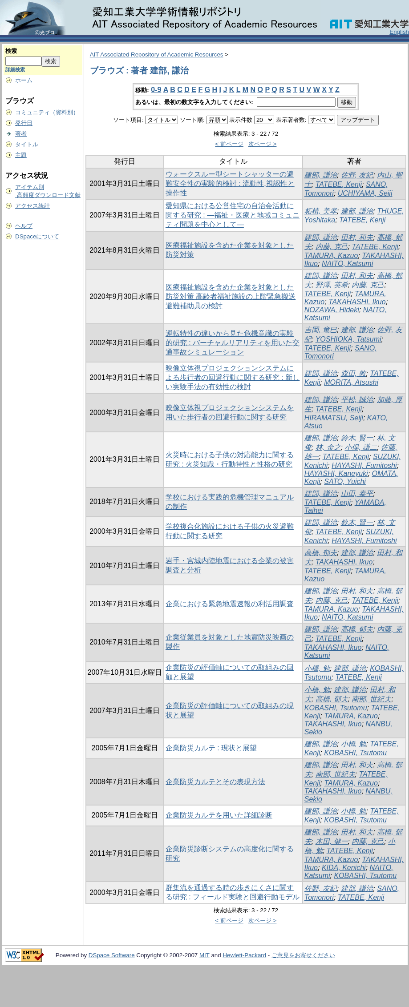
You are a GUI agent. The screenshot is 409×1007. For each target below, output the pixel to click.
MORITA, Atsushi (351, 382)
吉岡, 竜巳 (320, 330)
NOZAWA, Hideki (331, 310)
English (399, 31)
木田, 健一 (332, 841)
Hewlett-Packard (244, 955)
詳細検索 (15, 69)
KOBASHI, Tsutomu (335, 708)
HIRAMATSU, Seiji (333, 418)
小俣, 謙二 (360, 447)
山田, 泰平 (357, 493)
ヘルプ (23, 225)
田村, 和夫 (357, 237)
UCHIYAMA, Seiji (365, 193)
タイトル (26, 144)
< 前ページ (229, 144)
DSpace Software (112, 955)
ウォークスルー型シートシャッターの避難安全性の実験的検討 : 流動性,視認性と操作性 (230, 183)
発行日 (23, 123)
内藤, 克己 (332, 246)
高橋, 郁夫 (320, 552)
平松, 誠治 (357, 399)
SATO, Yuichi (345, 481)
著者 (21, 133)
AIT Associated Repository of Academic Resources (156, 54)
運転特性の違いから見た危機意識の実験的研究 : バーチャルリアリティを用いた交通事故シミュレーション (233, 343)
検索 (11, 51)
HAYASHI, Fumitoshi (364, 465)
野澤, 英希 (332, 285)
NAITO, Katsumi (347, 263)
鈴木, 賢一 (357, 438)
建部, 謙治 (320, 175)
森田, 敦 (353, 373)
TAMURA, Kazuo (331, 255)
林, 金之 (328, 447)
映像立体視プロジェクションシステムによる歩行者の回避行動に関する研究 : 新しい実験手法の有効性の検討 (233, 377)
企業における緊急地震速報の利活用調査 (230, 604)
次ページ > (262, 144)
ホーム (23, 80)
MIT (204, 955)
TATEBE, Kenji (339, 184)
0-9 (156, 89)
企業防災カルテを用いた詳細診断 (219, 815)
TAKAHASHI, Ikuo (357, 302)
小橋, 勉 (317, 668)
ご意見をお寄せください (303, 955)
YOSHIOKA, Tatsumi (348, 339)
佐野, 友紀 (357, 175)
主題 (21, 155)
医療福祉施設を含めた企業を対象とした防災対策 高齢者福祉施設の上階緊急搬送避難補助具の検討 (231, 296)
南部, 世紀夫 (371, 699)
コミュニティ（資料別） (47, 112)
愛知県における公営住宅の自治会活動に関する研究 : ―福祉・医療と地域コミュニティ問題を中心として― (233, 215)
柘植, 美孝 (320, 211)
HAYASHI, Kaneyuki (336, 473)
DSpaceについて (37, 236)
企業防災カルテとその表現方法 (215, 781)
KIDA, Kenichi (344, 867)
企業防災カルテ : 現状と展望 (211, 748)
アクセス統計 (32, 205)
